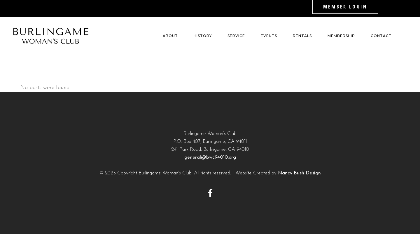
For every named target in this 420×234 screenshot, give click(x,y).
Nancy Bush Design (299, 173)
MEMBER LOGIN (345, 7)
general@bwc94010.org (210, 157)
